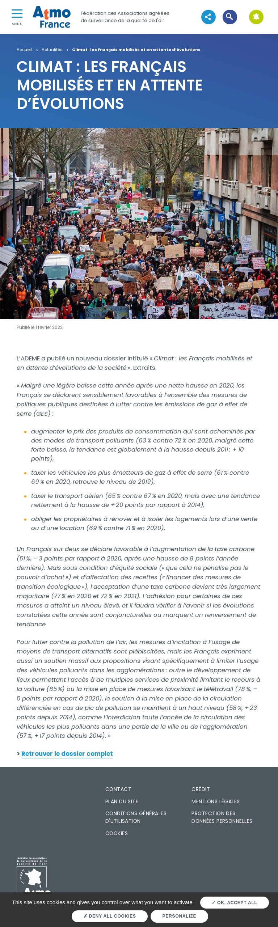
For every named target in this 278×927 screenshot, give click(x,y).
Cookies (116, 833)
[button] (230, 17)
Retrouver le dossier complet (67, 753)
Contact (118, 789)
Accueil (24, 49)
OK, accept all (234, 902)
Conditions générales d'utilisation (136, 817)
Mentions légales (215, 801)
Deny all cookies (110, 916)
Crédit (200, 789)
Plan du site (122, 801)
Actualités (52, 49)
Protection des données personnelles (221, 817)
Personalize (180, 916)
